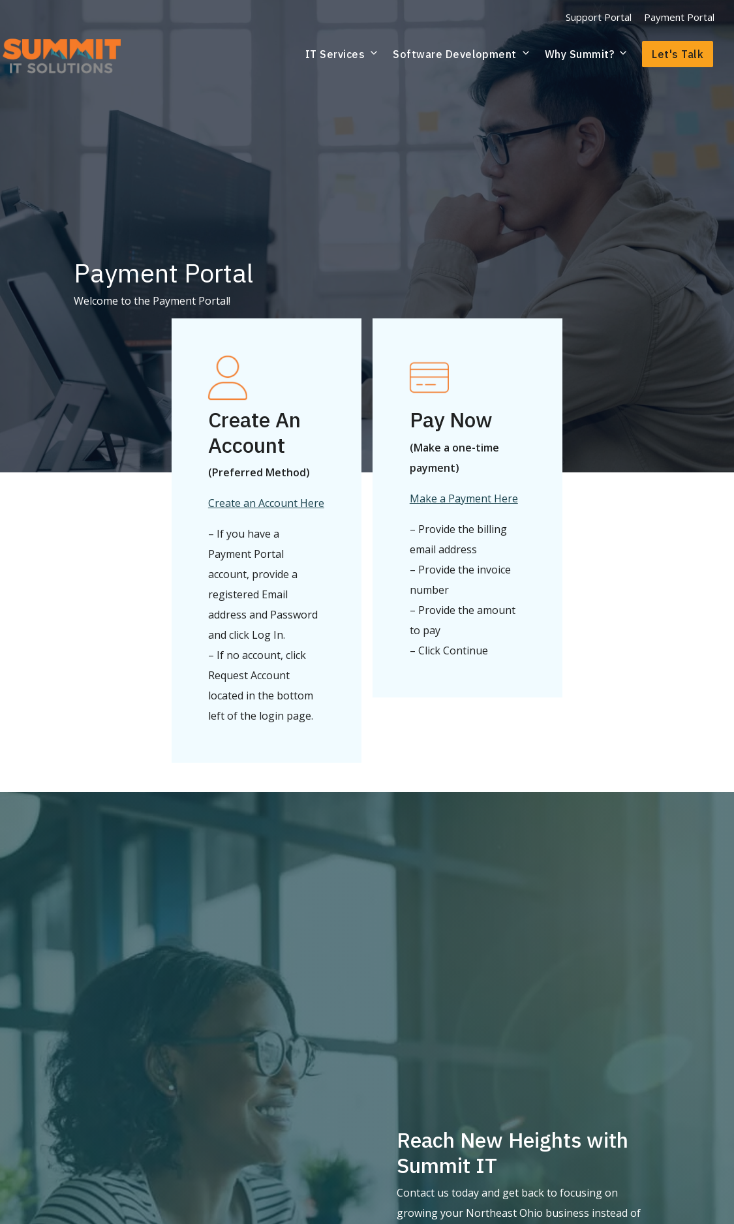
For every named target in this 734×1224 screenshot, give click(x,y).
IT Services (342, 54)
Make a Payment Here (464, 498)
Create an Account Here (266, 503)
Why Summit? (586, 54)
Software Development (462, 54)
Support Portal (599, 16)
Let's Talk (677, 54)
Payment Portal (679, 16)
